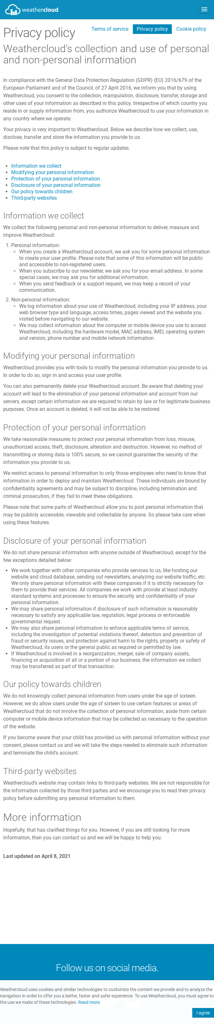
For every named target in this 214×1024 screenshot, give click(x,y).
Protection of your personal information (55, 179)
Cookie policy (191, 29)
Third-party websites (34, 198)
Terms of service (109, 29)
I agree (203, 1012)
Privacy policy (152, 29)
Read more (89, 1002)
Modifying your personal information (52, 172)
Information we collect (36, 166)
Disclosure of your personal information (56, 185)
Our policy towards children (42, 191)
